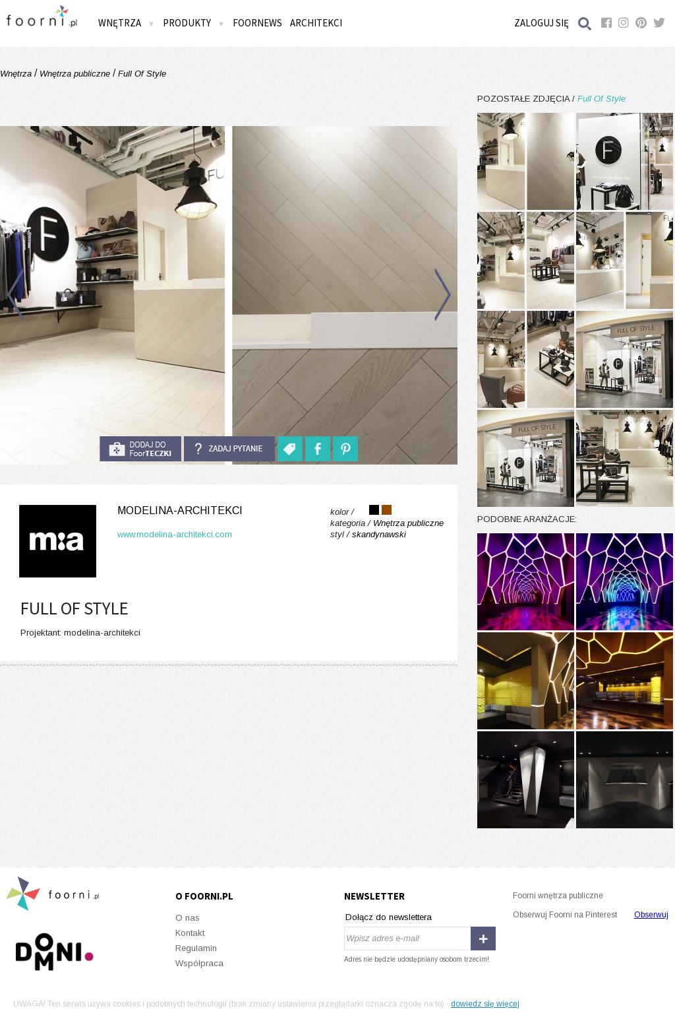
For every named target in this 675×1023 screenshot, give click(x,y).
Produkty (194, 22)
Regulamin (196, 948)
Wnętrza (126, 22)
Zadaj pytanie (229, 448)
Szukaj (585, 23)
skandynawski (379, 534)
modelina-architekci (180, 510)
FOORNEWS (257, 22)
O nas (187, 918)
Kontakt (189, 933)
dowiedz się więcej (485, 1003)
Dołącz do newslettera (388, 917)
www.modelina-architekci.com (174, 534)
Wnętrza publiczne (75, 74)
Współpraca (199, 963)
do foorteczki (140, 448)
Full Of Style (140, 74)
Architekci (316, 22)
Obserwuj (651, 914)
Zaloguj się (541, 22)
